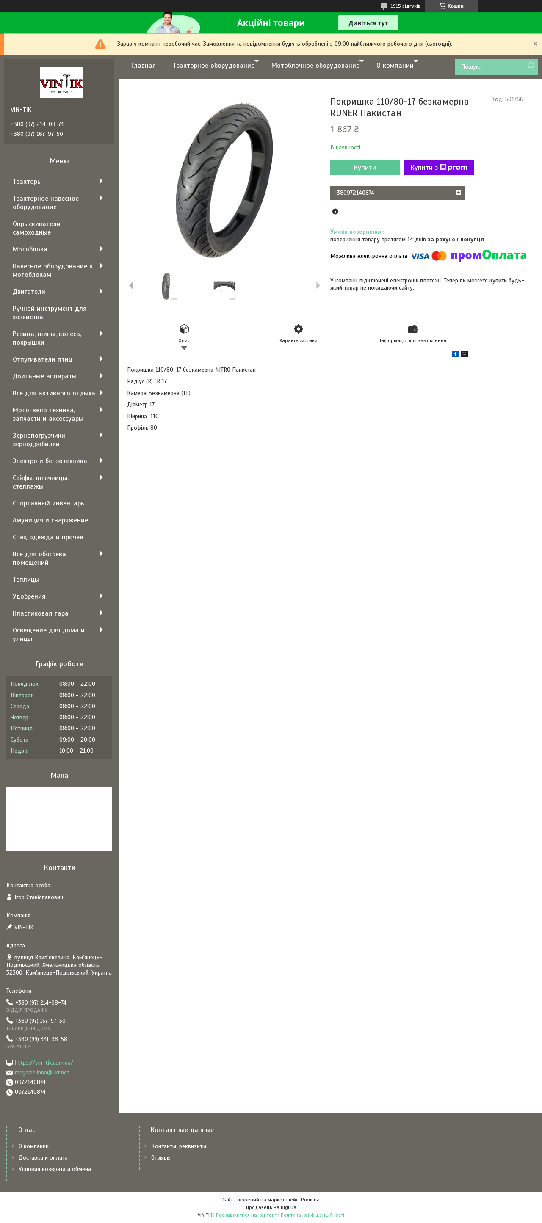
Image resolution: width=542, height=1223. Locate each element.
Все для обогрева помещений (39, 558)
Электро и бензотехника (50, 461)
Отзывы (161, 1157)
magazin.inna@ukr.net (42, 1072)
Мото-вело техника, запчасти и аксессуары (48, 414)
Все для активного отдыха (54, 393)
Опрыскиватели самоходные (37, 228)
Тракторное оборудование (213, 65)
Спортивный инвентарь (48, 503)
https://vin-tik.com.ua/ (44, 1062)
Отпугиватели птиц (42, 359)
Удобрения (29, 596)
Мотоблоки (30, 249)
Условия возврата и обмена (55, 1169)
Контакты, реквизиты (178, 1146)
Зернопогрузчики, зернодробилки (39, 439)
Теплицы (26, 579)
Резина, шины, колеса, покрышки (47, 338)
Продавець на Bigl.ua (271, 1207)
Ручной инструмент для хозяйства (49, 312)
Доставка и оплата (43, 1157)
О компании (395, 65)
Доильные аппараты (45, 376)
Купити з (439, 167)
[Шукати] (530, 66)
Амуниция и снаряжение (50, 520)
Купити (365, 167)
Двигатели (29, 291)
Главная (143, 65)
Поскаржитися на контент (246, 1215)
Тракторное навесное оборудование (46, 202)
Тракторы (27, 181)
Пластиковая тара (41, 613)
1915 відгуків (405, 6)
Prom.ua (310, 1200)
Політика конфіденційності (312, 1215)
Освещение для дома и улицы (49, 634)
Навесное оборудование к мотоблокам (53, 270)
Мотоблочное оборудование (315, 65)
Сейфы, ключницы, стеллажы (41, 482)
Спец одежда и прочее (48, 537)
